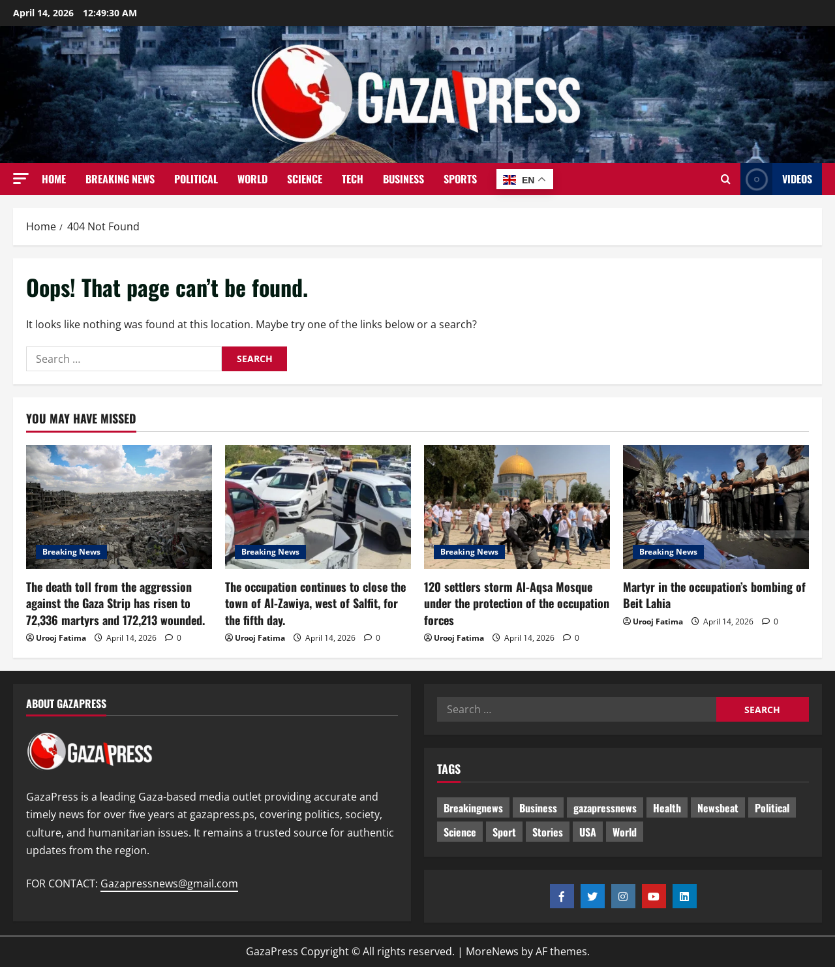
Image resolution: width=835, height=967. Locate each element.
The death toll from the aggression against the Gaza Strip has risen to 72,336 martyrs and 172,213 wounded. (115, 603)
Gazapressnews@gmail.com (169, 883)
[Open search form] (726, 179)
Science (304, 179)
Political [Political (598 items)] (772, 808)
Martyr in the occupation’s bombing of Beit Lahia (714, 594)
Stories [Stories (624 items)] (547, 832)
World (252, 179)
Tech (352, 179)
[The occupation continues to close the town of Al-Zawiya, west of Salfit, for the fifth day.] (318, 507)
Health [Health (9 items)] (667, 808)
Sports (460, 179)
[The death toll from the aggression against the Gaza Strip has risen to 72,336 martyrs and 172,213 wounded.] (119, 507)
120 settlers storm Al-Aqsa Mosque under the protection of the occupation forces (516, 603)
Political (196, 179)
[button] (21, 178)
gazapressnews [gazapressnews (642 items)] (605, 808)
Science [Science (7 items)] (460, 832)
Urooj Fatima (61, 637)
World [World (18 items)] (625, 832)
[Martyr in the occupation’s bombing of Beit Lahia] (716, 507)
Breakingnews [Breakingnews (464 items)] (473, 808)
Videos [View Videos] (776, 179)
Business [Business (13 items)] (538, 808)
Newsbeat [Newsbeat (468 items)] (717, 808)
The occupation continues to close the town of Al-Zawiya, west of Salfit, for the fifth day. (315, 603)
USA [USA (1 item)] (587, 832)
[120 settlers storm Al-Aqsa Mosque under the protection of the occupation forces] (517, 507)
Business (403, 179)
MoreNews (492, 951)
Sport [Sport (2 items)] (504, 832)
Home (54, 179)
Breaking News (120, 179)
